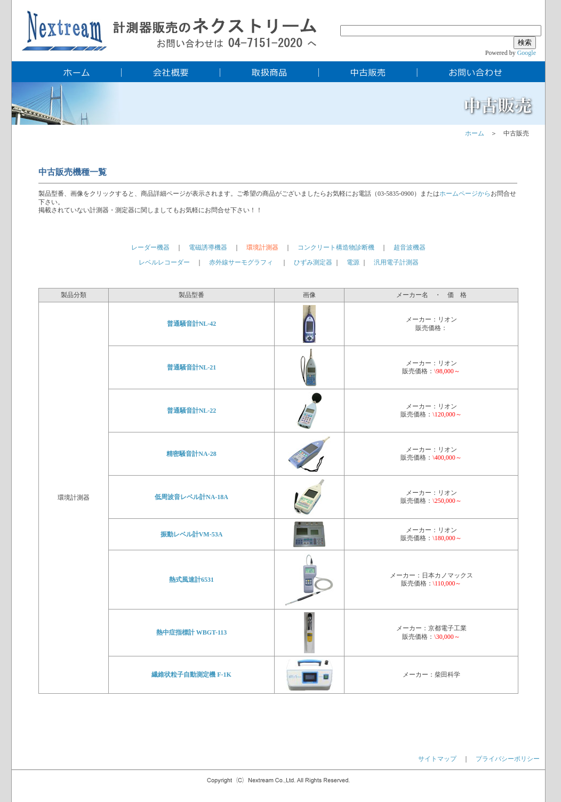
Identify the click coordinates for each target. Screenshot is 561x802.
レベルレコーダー (167, 262)
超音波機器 (410, 247)
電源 (353, 262)
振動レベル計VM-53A (192, 534)
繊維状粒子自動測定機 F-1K (191, 674)
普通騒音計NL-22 (192, 410)
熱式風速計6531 (191, 579)
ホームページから (465, 193)
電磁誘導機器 (208, 247)
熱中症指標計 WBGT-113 (191, 632)
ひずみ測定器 (313, 262)
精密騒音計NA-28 (191, 454)
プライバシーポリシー (508, 759)
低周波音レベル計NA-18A (191, 497)
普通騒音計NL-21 (192, 367)
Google (526, 53)
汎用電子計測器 (396, 262)
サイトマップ (437, 759)
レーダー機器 (150, 247)
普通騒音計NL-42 (192, 323)
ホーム (474, 133)
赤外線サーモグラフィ (241, 262)
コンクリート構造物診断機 (336, 247)
